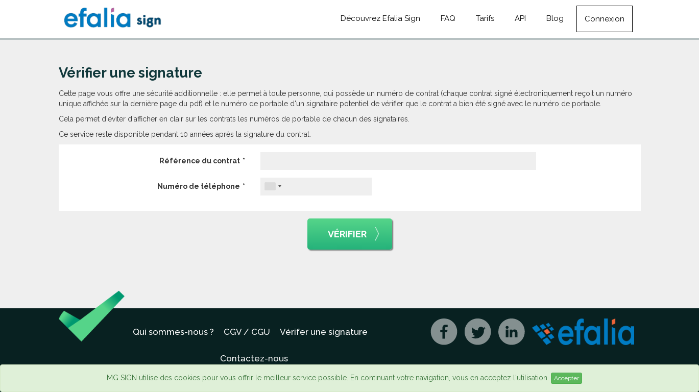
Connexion (604, 18)
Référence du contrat (199, 161)
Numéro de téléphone (198, 186)
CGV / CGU (247, 332)
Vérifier (353, 234)
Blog (555, 18)
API (520, 18)
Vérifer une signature (324, 332)
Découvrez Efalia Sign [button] (380, 18)
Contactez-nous (254, 358)
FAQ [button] (448, 18)
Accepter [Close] (566, 378)
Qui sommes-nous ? (173, 332)
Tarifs (485, 18)
